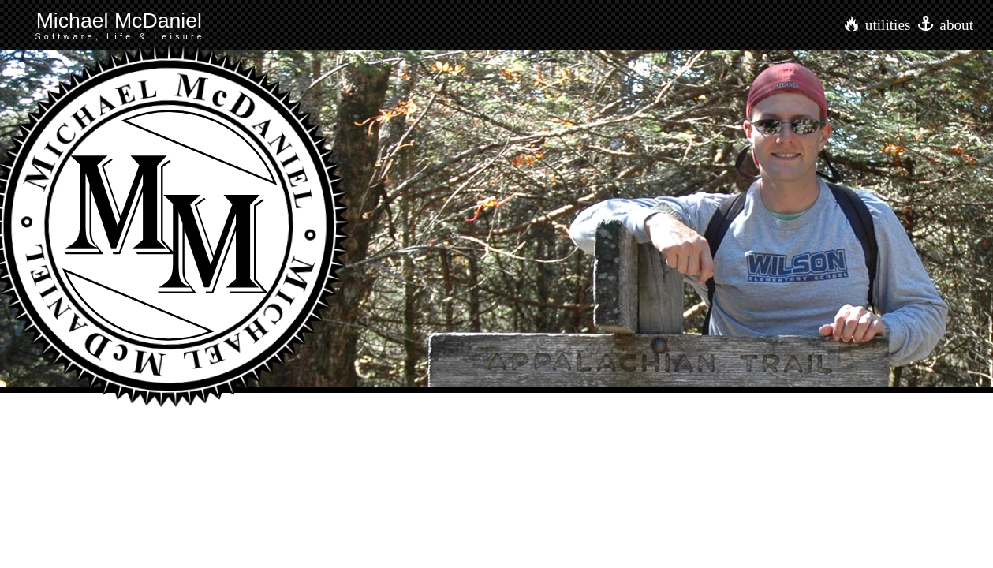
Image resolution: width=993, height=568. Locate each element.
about (956, 25)
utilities (888, 25)
